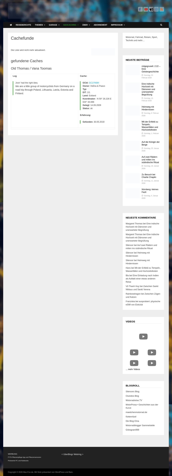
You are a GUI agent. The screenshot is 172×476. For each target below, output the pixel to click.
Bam (71, 472)
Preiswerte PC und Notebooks (18, 461)
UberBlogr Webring (72, 454)
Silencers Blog (132, 391)
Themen (39, 25)
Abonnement (100, 25)
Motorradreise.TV (134, 400)
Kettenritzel (131, 416)
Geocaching (69, 25)
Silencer (129, 245)
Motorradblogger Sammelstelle (140, 425)
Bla (127, 275)
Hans (128, 268)
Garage (53, 25)
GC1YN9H (94, 83)
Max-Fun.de (28, 472)
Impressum (117, 25)
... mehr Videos (133, 369)
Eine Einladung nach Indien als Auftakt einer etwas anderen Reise (142, 278)
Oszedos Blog (132, 396)
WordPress (60, 472)
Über (85, 25)
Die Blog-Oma (132, 421)
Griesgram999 (132, 430)
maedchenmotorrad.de (136, 412)
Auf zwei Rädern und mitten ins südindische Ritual (150, 160)
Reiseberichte (23, 25)
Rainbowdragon (133, 294)
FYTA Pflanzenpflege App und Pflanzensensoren (24, 457)
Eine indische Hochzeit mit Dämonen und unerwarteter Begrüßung (148, 89)
